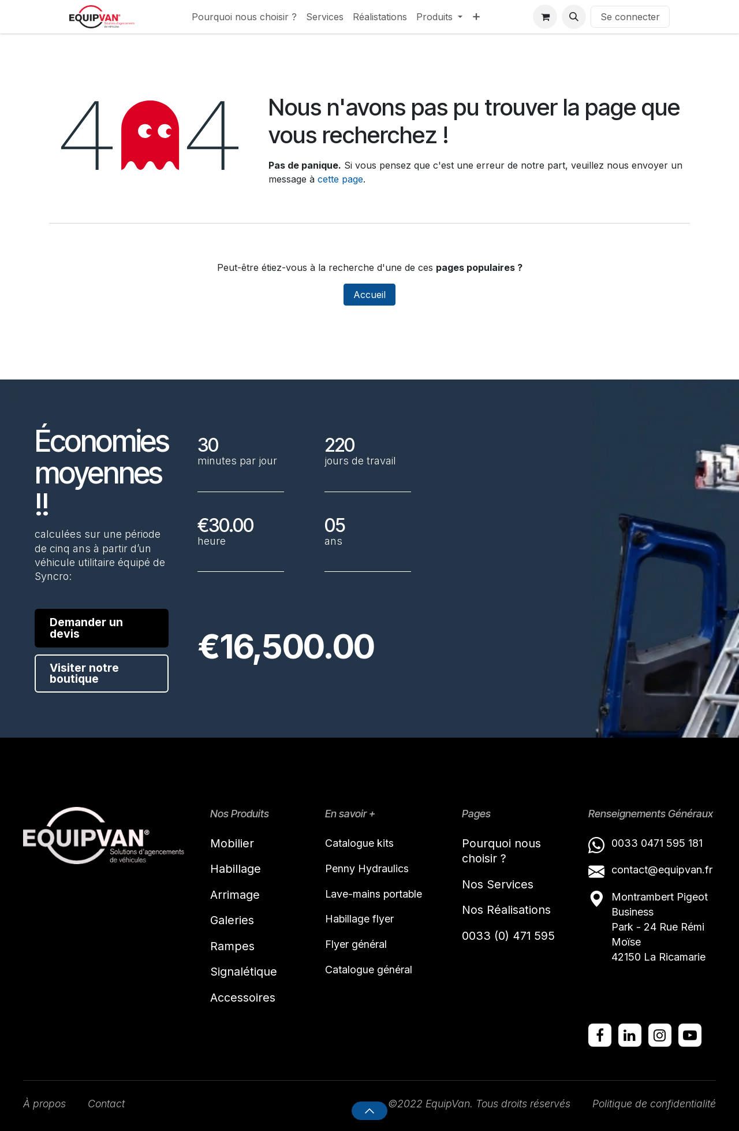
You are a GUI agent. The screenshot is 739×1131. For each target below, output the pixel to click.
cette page (340, 179)
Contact (108, 1104)
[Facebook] (599, 1035)
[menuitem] (244, 16)
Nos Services (498, 884)
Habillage (235, 869)
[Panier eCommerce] (545, 17)
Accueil (369, 294)
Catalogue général (368, 970)
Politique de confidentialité (652, 1104)
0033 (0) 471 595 (510, 936)
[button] (574, 17)
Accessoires (242, 999)
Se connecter (630, 17)
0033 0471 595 (649, 842)
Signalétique (243, 973)
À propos (45, 1104)
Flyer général (356, 945)
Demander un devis (87, 628)
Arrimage (235, 895)
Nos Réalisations (506, 910)
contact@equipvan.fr (661, 870)
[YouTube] (689, 1035)
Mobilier (232, 843)
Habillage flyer (359, 919)
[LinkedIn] (629, 1035)
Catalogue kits (359, 842)
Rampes (232, 947)
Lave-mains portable (374, 894)
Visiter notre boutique (85, 674)
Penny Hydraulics (367, 868)
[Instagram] (659, 1035)
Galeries (232, 921)
